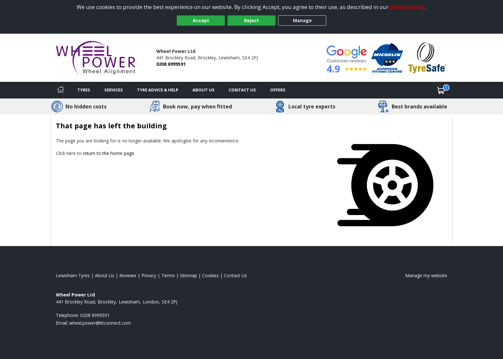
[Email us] (100, 323)
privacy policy (407, 7)
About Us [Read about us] (104, 275)
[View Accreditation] (387, 57)
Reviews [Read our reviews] (127, 275)
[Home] (60, 90)
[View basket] (441, 90)
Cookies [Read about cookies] (210, 275)
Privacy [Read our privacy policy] (148, 275)
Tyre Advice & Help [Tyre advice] (157, 90)
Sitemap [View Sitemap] (188, 275)
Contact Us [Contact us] (242, 90)
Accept (201, 20)
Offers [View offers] (278, 90)
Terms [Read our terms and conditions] (168, 275)
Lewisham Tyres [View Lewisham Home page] (73, 275)
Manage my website (426, 275)
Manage (302, 20)
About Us (203, 90)
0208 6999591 (171, 64)
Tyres (83, 90)
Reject (251, 20)
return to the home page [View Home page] (108, 153)
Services (113, 90)
